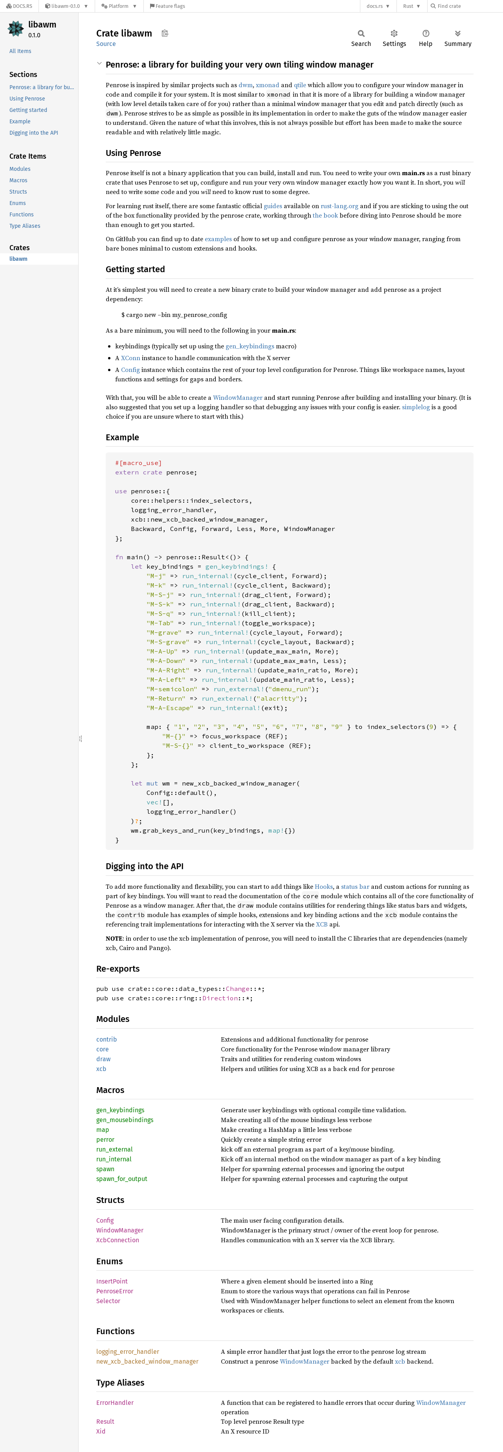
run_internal (114, 1159)
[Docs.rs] (19, 6)
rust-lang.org (339, 205)
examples (218, 238)
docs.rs (375, 6)
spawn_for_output (121, 1179)
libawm (42, 24)
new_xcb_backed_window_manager (147, 1361)
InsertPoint (112, 1281)
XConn (130, 357)
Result (105, 1421)
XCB (322, 924)
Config (130, 369)
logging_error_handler (127, 1351)
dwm (246, 85)
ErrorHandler (115, 1402)
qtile (300, 85)
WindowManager (238, 397)
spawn (105, 1169)
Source (106, 44)
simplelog (416, 407)
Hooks (324, 886)
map (102, 1129)
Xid (101, 1431)
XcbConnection (117, 1240)
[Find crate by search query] (470, 6)
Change (238, 988)
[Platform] (119, 6)
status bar (355, 886)
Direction (220, 998)
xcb (101, 1069)
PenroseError (114, 1291)
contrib (106, 1039)
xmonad (267, 85)
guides (273, 205)
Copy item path (164, 33)
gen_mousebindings (124, 1120)
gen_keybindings (250, 346)
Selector (108, 1301)
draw (103, 1059)
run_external (114, 1149)
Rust (408, 6)
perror (105, 1139)
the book (325, 215)
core (102, 1049)
